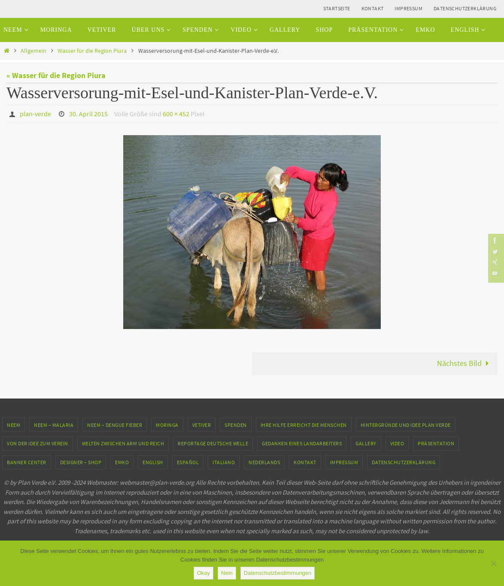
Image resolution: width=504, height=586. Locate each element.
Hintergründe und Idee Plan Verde (406, 425)
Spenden (236, 425)
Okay (203, 573)
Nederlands (264, 462)
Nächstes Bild (464, 363)
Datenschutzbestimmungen (278, 573)
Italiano (224, 462)
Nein (227, 573)
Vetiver (201, 425)
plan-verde (35, 113)
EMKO (122, 462)
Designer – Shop (81, 462)
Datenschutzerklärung (465, 8)
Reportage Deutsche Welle (213, 443)
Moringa (167, 425)
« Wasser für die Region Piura (56, 75)
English (153, 462)
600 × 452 (176, 113)
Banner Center (26, 462)
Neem (13, 425)
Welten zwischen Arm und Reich (123, 443)
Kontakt (372, 8)
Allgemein (33, 50)
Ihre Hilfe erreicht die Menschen (304, 425)
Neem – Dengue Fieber (114, 425)
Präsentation (436, 443)
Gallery (365, 443)
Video (397, 443)
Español (188, 462)
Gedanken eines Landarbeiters (302, 443)
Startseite (336, 8)
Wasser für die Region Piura (92, 50)
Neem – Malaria (53, 425)
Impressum (408, 8)
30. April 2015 (88, 113)
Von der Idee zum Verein (37, 443)
